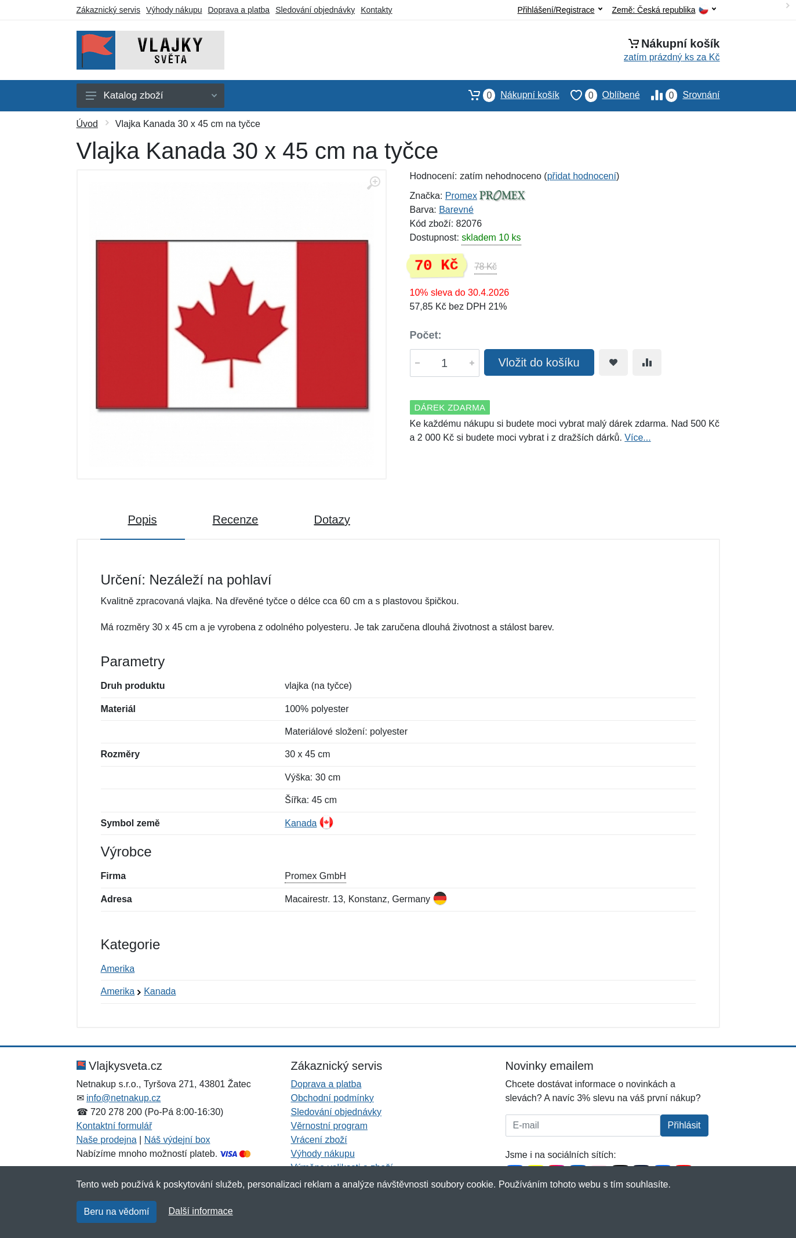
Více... (637, 437)
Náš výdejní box (177, 1140)
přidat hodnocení (581, 176)
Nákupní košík (508, 95)
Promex (461, 196)
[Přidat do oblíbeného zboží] (613, 362)
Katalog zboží (151, 95)
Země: (664, 10)
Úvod (87, 124)
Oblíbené (599, 95)
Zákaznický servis (108, 9)
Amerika (118, 969)
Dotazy (332, 519)
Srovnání (680, 95)
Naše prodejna (107, 1140)
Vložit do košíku (539, 362)
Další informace (200, 1211)
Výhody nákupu (174, 9)
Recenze (236, 519)
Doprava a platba (239, 9)
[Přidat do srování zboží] (647, 362)
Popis (142, 519)
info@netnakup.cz (123, 1098)
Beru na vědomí (117, 1212)
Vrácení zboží (319, 1140)
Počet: (426, 335)
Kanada (301, 823)
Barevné (456, 210)
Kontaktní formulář (114, 1126)
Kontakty (376, 9)
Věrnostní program (329, 1126)
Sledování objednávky (315, 9)
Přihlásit (684, 1125)
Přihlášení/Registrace (559, 10)
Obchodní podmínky (332, 1098)
